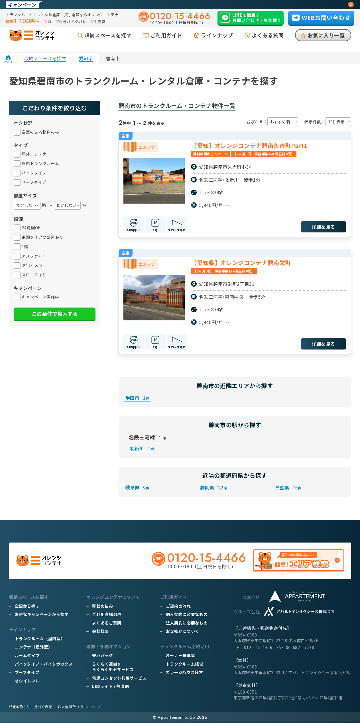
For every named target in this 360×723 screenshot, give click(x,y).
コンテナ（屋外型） (33, 647)
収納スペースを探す (108, 42)
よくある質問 (268, 42)
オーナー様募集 (180, 655)
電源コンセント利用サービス (119, 678)
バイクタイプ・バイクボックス (44, 664)
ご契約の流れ (178, 606)
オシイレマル (27, 681)
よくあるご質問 (106, 623)
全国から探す (27, 606)
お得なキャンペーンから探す (42, 614)
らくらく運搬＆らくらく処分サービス (113, 666)
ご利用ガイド (166, 42)
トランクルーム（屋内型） (40, 639)
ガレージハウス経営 (184, 672)
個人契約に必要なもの (187, 614)
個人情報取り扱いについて (79, 706)
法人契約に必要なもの (187, 623)
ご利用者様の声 (106, 614)
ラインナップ (217, 42)
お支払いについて (182, 631)
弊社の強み (102, 606)
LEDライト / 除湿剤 (110, 686)
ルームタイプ (27, 655)
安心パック (102, 655)
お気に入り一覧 (326, 42)
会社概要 (100, 631)
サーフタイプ (27, 672)
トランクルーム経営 (185, 664)
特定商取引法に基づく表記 (30, 706)
